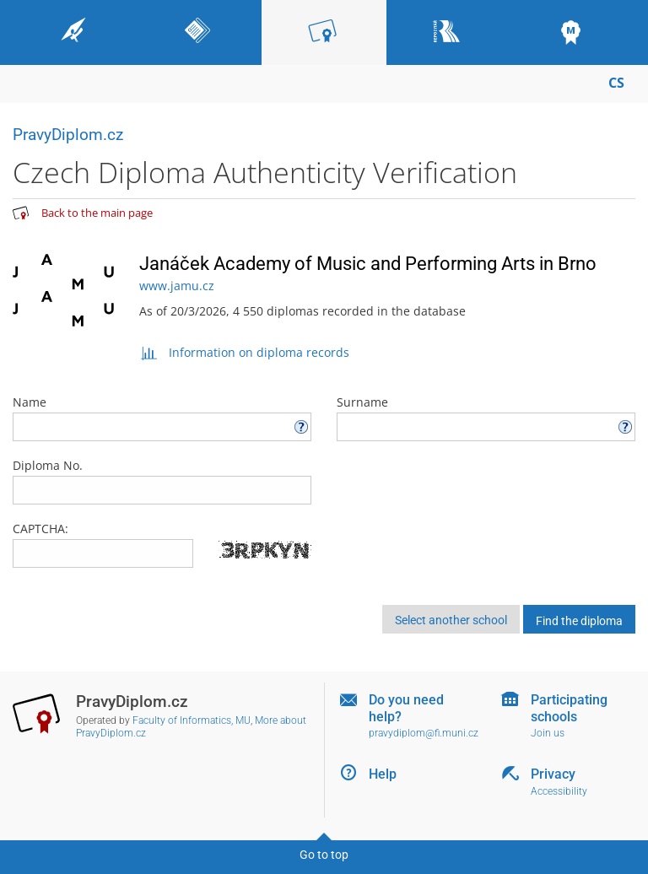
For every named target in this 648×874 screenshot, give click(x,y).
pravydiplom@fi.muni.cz (423, 733)
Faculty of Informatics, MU (191, 720)
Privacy (553, 774)
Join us (547, 733)
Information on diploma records (244, 352)
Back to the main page (97, 212)
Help (383, 774)
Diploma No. (162, 480)
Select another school (451, 620)
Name (162, 417)
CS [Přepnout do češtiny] (616, 82)
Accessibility (559, 791)
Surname (486, 417)
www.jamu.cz (176, 286)
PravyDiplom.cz (68, 134)
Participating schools (569, 708)
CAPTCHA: (40, 529)
